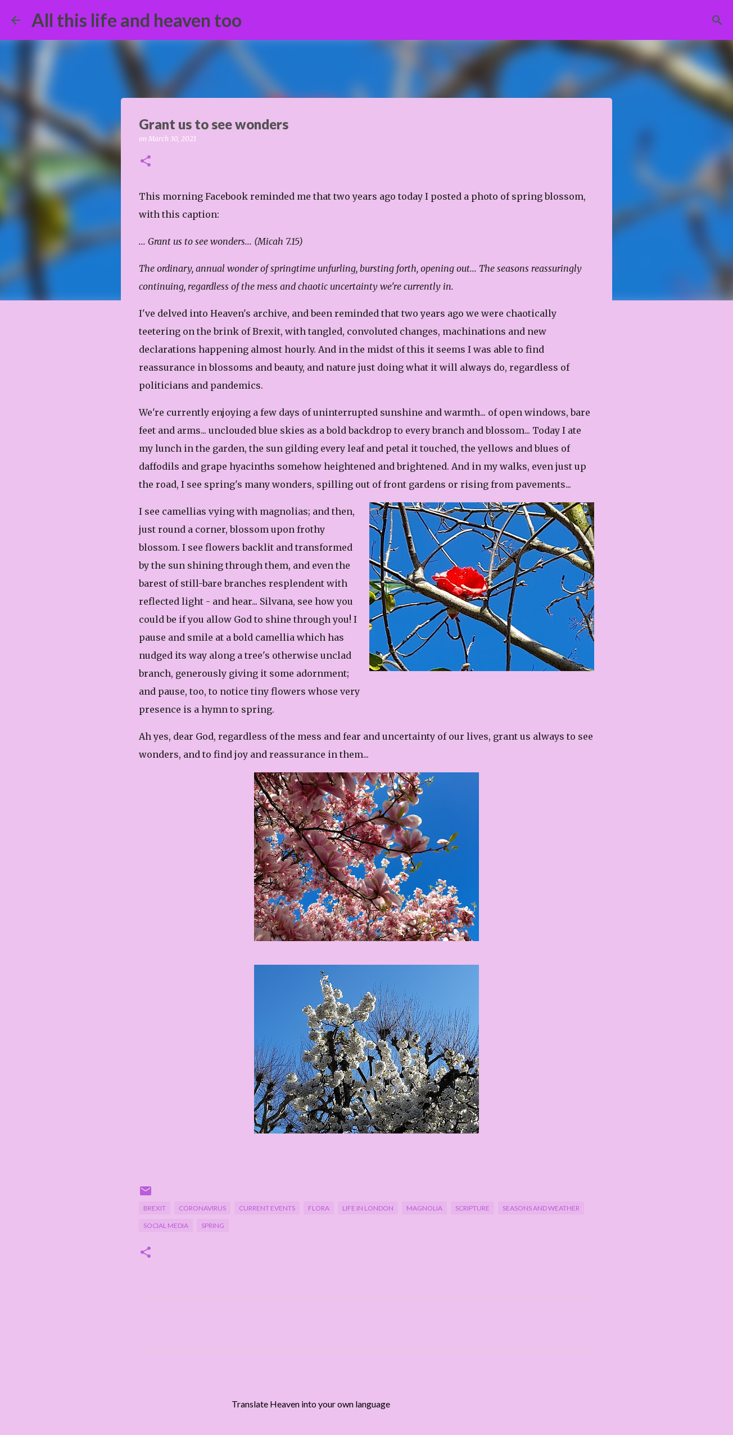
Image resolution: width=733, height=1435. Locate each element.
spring (212, 1225)
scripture (472, 1208)
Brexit (154, 1208)
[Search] (257, 20)
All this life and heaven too (136, 20)
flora (318, 1208)
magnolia (424, 1208)
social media (165, 1225)
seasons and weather (541, 1208)
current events (267, 1208)
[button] (145, 161)
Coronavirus (202, 1208)
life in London (367, 1208)
